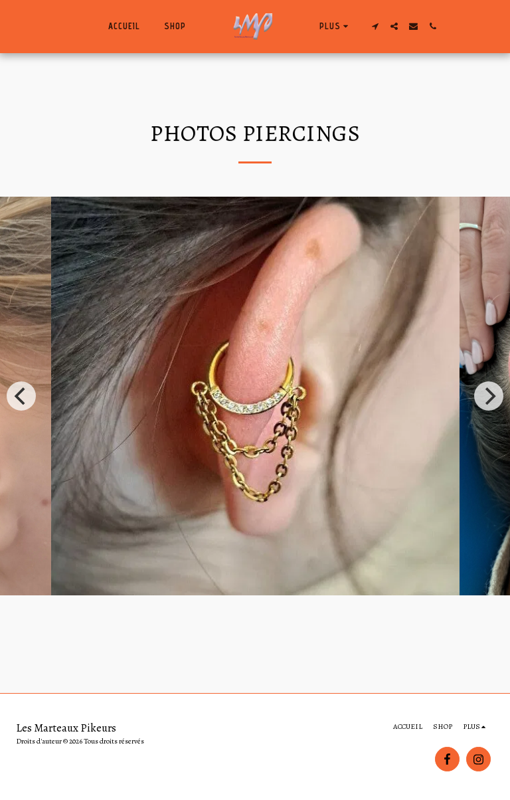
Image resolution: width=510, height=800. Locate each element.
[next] (488, 396)
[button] (375, 26)
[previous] (21, 396)
